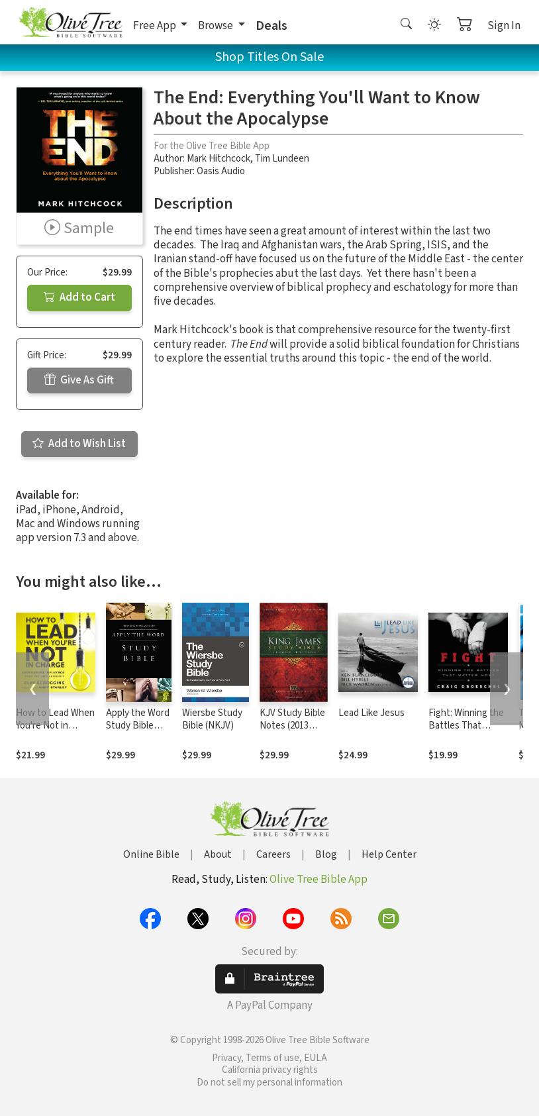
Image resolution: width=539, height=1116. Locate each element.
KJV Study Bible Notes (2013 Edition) (292, 725)
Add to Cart (79, 297)
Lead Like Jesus (371, 713)
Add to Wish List (79, 444)
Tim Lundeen (282, 159)
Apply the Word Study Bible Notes (138, 725)
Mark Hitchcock (218, 159)
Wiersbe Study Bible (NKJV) (212, 719)
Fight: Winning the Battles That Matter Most (466, 725)
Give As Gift (79, 380)
